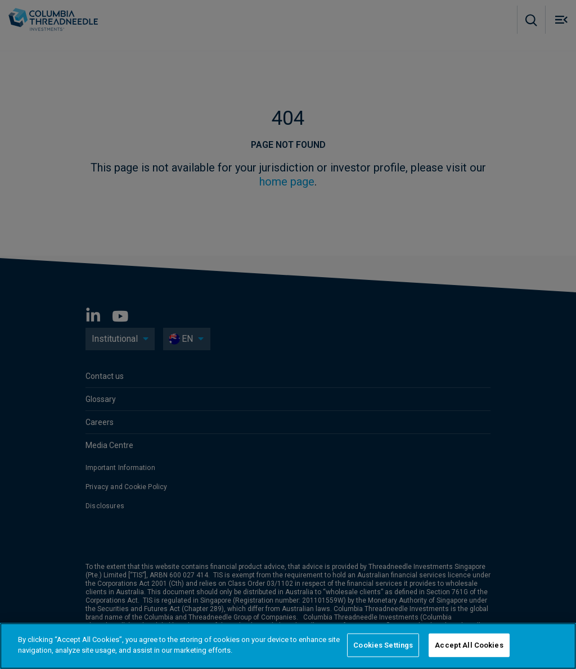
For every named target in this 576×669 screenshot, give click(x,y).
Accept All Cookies (469, 645)
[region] (288, 646)
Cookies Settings (383, 645)
